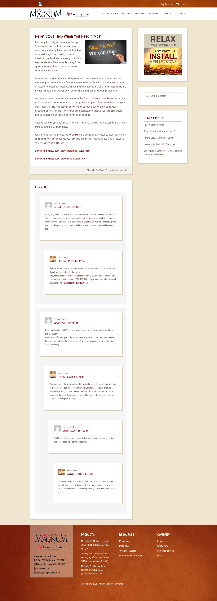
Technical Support (127, 550)
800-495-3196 (43, 564)
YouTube (44, 2)
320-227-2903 (59, 564)
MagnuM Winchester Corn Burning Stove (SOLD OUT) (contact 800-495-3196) (93, 570)
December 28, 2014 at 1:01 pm (67, 207)
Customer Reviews (165, 550)
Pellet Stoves (100, 170)
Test (51, 538)
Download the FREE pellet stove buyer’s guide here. (60, 158)
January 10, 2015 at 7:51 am (66, 322)
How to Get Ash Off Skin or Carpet (159, 138)
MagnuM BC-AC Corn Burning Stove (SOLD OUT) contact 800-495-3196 (95, 545)
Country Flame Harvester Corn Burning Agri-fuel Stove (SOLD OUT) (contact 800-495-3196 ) (95, 557)
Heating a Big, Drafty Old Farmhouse (159, 144)
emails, (77, 134)
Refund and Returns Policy (131, 555)
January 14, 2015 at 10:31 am (80, 474)
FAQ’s (159, 555)
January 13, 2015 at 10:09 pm (76, 430)
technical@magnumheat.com (76, 283)
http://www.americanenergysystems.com (67, 275)
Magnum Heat (61, 13)
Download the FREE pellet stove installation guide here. (62, 150)
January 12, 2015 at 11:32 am (71, 376)
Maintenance (125, 541)
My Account (167, 4)
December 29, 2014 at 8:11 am (72, 261)
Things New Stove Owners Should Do (160, 131)
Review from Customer (154, 124)
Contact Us (162, 541)
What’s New (162, 546)
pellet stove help (120, 170)
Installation (124, 546)
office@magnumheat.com (48, 572)
